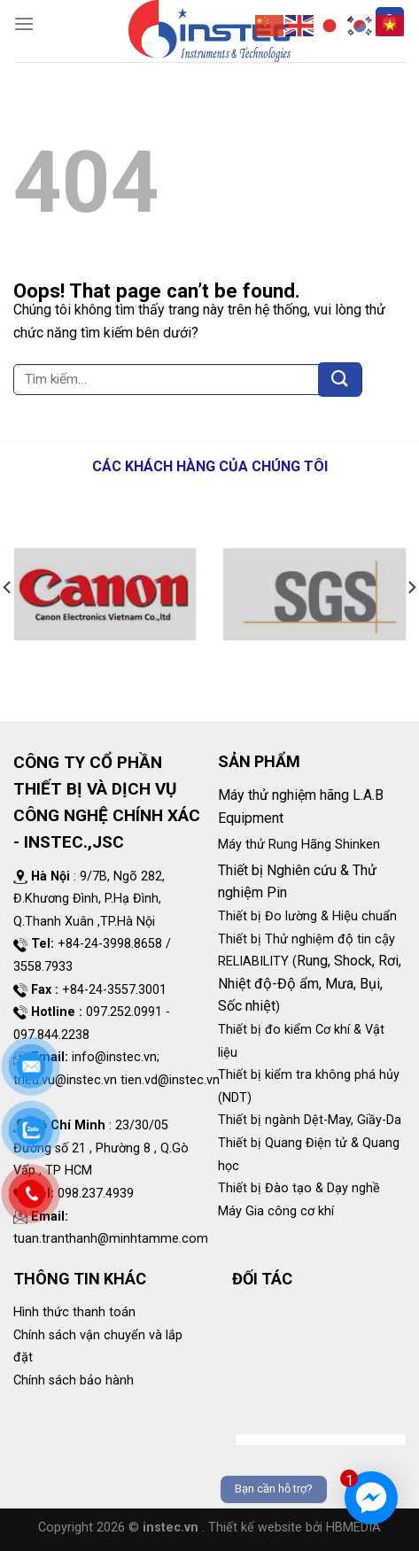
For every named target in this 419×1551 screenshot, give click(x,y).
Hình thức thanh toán (74, 1312)
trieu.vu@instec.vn (65, 1080)
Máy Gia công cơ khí (276, 1211)
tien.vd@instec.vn (170, 1080)
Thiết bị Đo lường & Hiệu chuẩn (307, 916)
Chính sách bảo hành (73, 1380)
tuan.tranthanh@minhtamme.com (110, 1238)
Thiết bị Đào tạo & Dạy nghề (299, 1188)
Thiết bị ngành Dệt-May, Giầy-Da (309, 1120)
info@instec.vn (114, 1057)
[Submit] (339, 379)
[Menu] (24, 23)
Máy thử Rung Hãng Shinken (299, 844)
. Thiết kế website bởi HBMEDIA (291, 1527)
